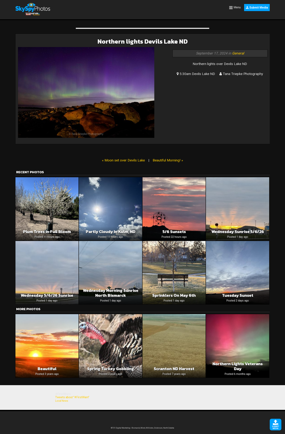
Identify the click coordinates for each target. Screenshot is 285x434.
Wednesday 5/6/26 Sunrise (47, 295)
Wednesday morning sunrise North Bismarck (110, 293)
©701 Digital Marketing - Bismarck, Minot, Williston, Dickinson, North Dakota (142, 428)
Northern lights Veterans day (237, 366)
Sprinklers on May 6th (174, 295)
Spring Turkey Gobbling (110, 368)
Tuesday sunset (237, 295)
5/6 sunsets (174, 231)
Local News (61, 400)
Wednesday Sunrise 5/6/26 (237, 231)
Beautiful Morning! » (168, 160)
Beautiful (47, 368)
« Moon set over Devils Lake (123, 160)
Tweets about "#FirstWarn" (72, 397)
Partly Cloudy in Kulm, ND (110, 231)
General (238, 53)
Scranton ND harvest (174, 368)
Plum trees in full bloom (47, 231)
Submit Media (257, 7)
